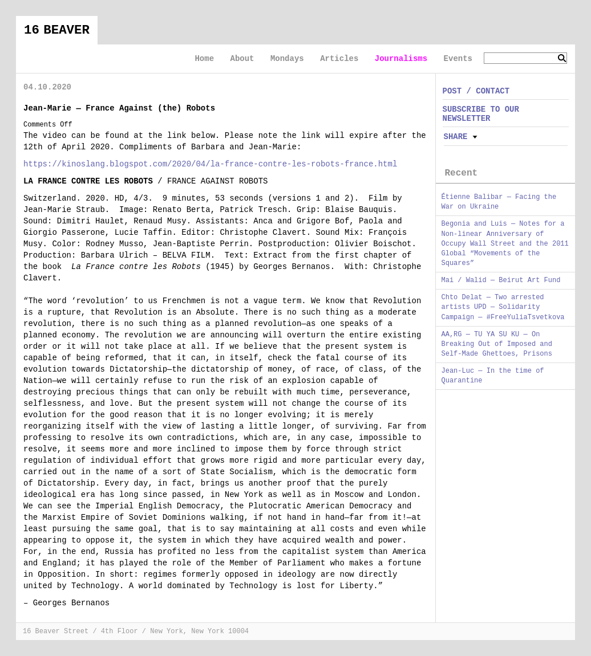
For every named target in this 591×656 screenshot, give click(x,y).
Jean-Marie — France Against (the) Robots (119, 108)
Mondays (287, 58)
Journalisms (401, 58)
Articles (339, 58)
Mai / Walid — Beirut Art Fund (501, 280)
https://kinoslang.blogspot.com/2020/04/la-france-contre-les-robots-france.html (210, 164)
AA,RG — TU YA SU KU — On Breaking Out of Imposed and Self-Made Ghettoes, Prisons (497, 344)
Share (456, 136)
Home (204, 58)
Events (458, 58)
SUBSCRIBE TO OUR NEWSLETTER (481, 114)
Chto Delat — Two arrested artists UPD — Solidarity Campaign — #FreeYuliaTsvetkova (503, 307)
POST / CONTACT (476, 91)
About (242, 58)
